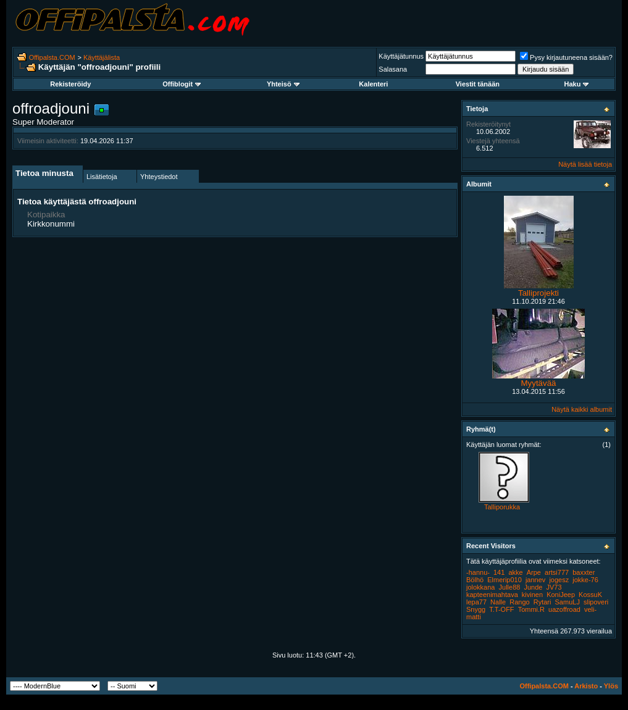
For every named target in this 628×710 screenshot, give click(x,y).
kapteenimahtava (492, 594)
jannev (535, 579)
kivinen (532, 594)
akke (515, 572)
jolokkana (480, 587)
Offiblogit (181, 84)
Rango (519, 602)
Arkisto (586, 686)
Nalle (498, 602)
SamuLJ (567, 602)
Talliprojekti (538, 293)
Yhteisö (283, 84)
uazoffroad (564, 609)
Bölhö (475, 579)
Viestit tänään (478, 84)
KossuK (590, 594)
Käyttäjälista (101, 57)
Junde (533, 587)
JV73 (554, 587)
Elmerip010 (504, 579)
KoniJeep (560, 594)
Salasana (393, 69)
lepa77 (476, 602)
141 (498, 572)
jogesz (559, 579)
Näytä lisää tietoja (585, 164)
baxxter (583, 572)
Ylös (611, 686)
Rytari (542, 602)
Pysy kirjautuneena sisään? (566, 57)
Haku (576, 84)
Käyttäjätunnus (401, 56)
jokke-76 (585, 579)
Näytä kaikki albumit (581, 409)
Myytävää (538, 383)
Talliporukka (502, 507)
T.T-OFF (501, 609)
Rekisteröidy (70, 84)
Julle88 (510, 587)
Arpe (534, 572)
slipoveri (596, 602)
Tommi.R (531, 609)
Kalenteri (373, 84)
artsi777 (557, 572)
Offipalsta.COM (52, 57)
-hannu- (478, 572)
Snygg (475, 609)
